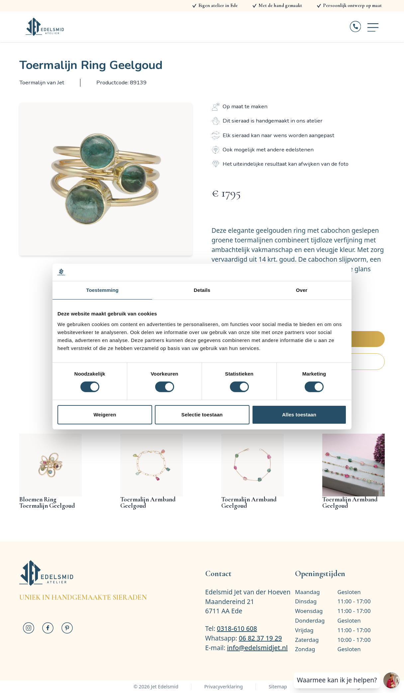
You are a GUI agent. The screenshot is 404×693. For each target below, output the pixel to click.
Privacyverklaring (223, 686)
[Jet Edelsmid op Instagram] (29, 628)
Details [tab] (202, 290)
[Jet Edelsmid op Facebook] (47, 628)
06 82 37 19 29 (260, 638)
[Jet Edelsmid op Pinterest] (67, 628)
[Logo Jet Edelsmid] (45, 27)
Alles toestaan (299, 414)
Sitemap (278, 686)
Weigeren (104, 414)
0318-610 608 (237, 628)
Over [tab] (302, 290)
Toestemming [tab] (102, 290)
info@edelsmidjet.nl (257, 647)
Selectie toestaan (202, 414)
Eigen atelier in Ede (218, 5)
